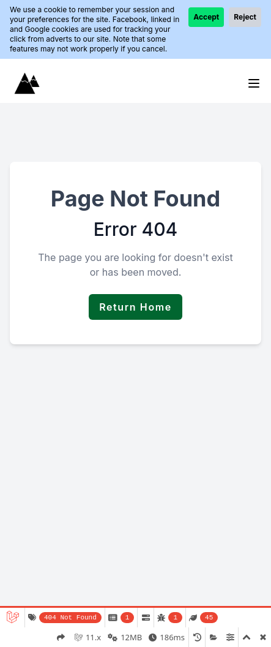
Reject (245, 16)
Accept (206, 16)
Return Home (135, 307)
